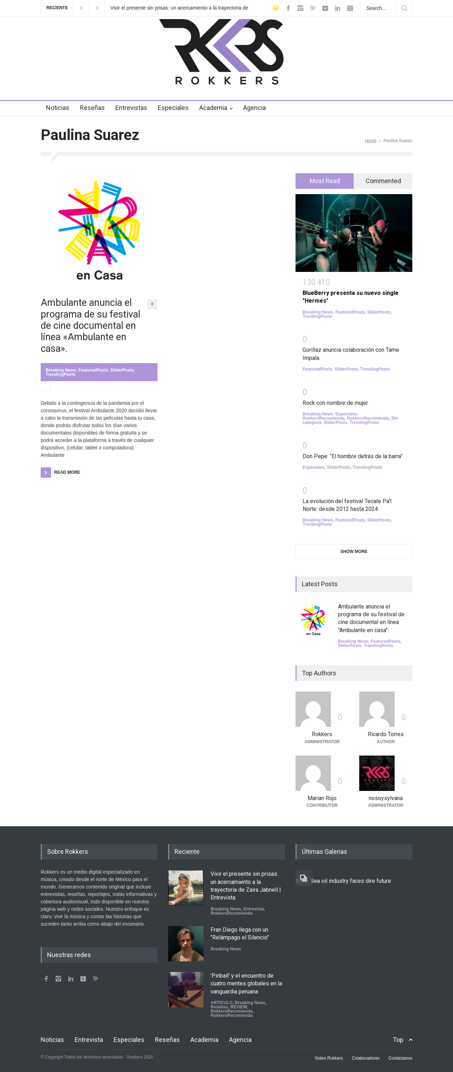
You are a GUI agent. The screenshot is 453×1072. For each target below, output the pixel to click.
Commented (383, 181)
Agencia (254, 107)
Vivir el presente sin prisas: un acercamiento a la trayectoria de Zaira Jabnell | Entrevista (179, 8)
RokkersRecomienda (324, 418)
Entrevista (253, 909)
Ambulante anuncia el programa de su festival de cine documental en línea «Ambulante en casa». (90, 325)
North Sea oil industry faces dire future (343, 881)
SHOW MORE (354, 551)
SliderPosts (122, 370)
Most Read (325, 181)
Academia (213, 107)
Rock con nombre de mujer (335, 403)
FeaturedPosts (93, 370)
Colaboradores (366, 1058)
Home (371, 140)
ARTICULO (222, 1002)
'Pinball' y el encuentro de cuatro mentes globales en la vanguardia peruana (246, 983)
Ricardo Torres (386, 734)
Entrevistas (131, 107)
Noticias (57, 107)
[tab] (325, 181)
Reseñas (92, 107)
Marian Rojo (322, 798)
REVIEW (238, 1006)
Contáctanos (400, 1058)
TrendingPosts (60, 374)
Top (398, 1039)
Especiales (173, 107)
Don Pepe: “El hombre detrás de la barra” (353, 456)
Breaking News (61, 370)
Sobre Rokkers (329, 1058)
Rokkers (322, 734)
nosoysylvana (386, 798)
